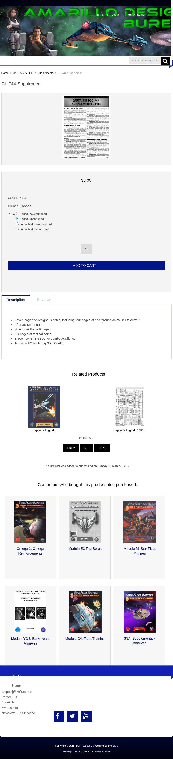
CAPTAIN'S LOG (23, 73)
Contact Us (106, 61)
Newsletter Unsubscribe (18, 713)
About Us (42, 61)
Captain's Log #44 (43, 430)
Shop (16, 61)
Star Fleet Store (84, 745)
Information (73, 61)
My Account (9, 707)
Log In (116, 14)
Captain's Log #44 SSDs (129, 430)
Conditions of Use (101, 751)
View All (17, 690)
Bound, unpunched (32, 219)
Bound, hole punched (33, 213)
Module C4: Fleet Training (85, 638)
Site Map (67, 751)
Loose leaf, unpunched (34, 229)
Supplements (45, 73)
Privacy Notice (82, 751)
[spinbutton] (86, 249)
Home (100, 14)
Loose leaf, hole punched (36, 224)
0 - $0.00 (136, 14)
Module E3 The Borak (85, 549)
